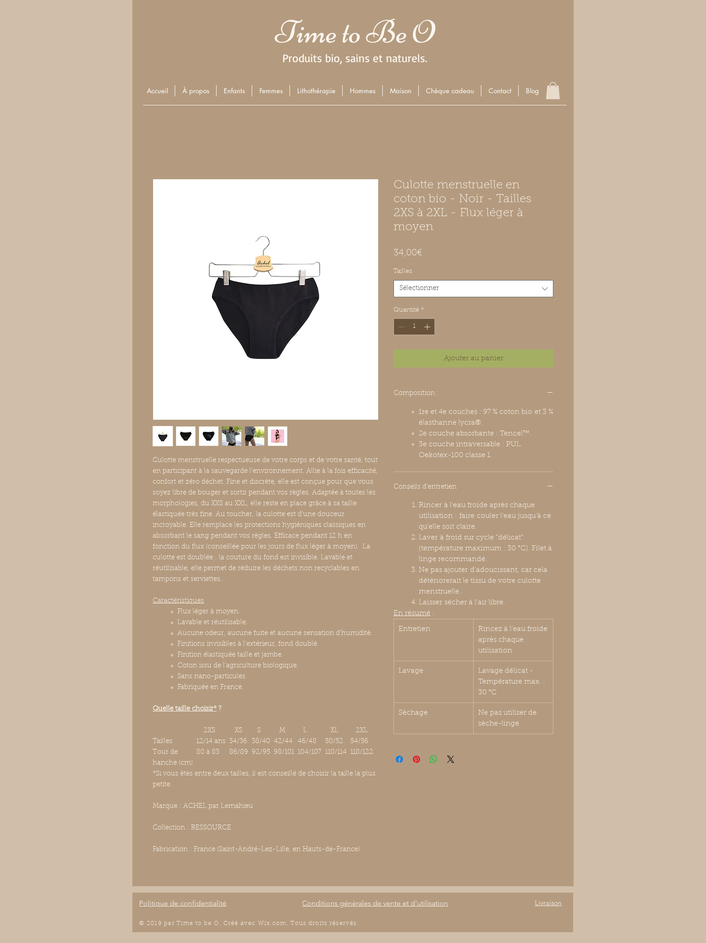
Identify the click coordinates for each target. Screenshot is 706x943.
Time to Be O (354, 32)
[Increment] (428, 327)
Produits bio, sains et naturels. (354, 58)
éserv (341, 923)
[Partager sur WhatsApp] (433, 759)
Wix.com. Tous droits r (295, 923)
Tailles (403, 271)
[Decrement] (400, 327)
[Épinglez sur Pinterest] (416, 759)
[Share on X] (450, 759)
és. (354, 923)
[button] (234, 90)
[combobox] (473, 288)
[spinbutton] (414, 327)
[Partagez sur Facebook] (399, 759)
